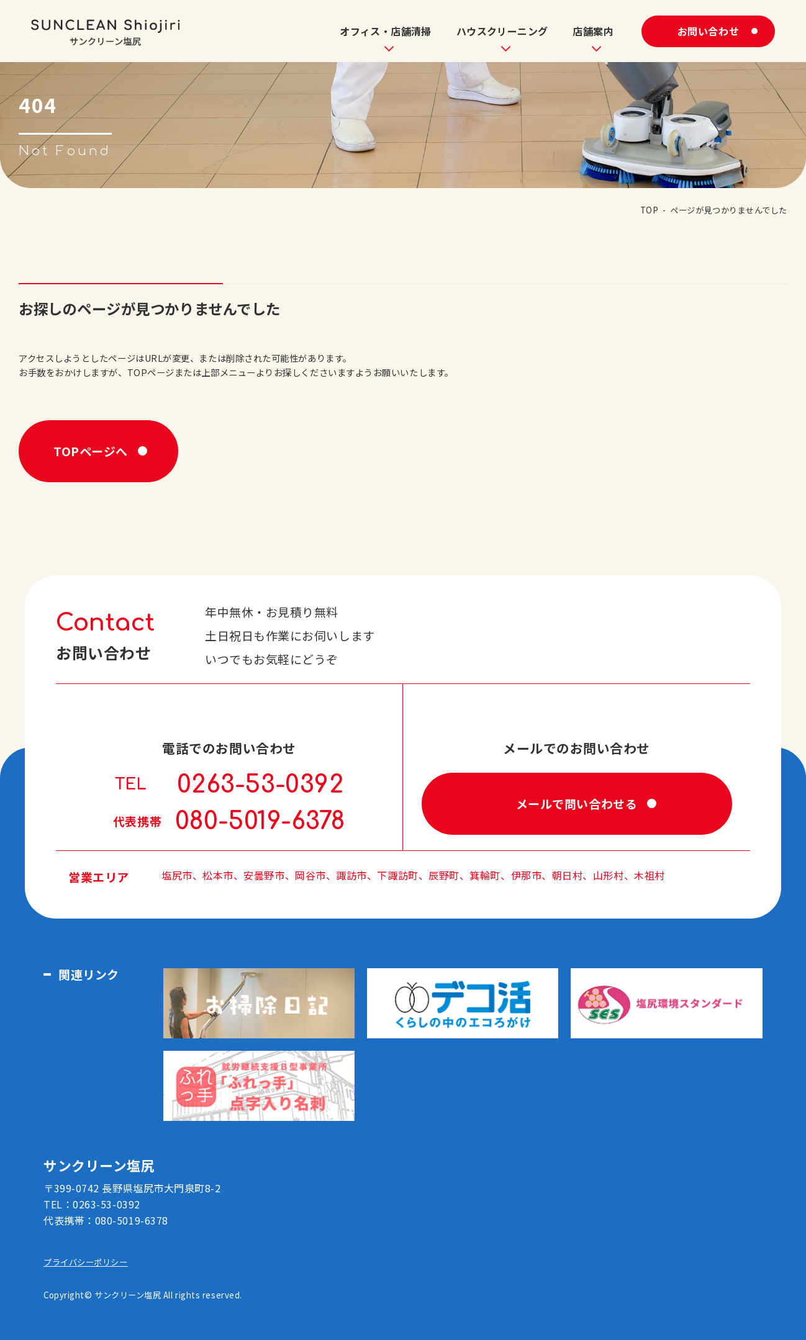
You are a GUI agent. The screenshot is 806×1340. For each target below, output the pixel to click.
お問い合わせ (708, 31)
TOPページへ (90, 451)
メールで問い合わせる (576, 803)
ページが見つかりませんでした (728, 210)
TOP (649, 210)
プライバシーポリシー (85, 1262)
